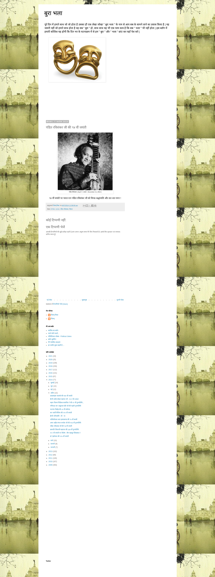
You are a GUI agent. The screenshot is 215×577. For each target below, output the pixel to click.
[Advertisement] (85, 491)
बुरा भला (53, 13)
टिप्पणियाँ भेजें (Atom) (60, 304)
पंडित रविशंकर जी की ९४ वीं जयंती (61, 426)
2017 (51, 370)
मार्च (52, 440)
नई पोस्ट (49, 300)
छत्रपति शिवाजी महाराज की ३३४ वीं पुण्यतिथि (64, 429)
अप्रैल (52, 393)
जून (52, 386)
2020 (51, 360)
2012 (51, 455)
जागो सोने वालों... (53, 333)
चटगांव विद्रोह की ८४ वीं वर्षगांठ (60, 409)
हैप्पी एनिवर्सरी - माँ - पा (57, 416)
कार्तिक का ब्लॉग (53, 330)
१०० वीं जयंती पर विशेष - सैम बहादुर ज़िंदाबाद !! (65, 433)
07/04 (53, 209)
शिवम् (53, 319)
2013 (51, 451)
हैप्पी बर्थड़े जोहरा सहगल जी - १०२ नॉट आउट (64, 399)
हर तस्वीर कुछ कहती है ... (56, 345)
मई (52, 389)
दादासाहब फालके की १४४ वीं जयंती (61, 396)
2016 (51, 373)
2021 (51, 356)
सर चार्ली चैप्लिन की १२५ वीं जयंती (61, 413)
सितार (71, 209)
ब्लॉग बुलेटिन (52, 339)
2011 (51, 458)
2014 (51, 380)
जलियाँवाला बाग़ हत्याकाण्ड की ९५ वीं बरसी (63, 419)
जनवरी (53, 447)
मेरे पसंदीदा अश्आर (54, 342)
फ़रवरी (53, 444)
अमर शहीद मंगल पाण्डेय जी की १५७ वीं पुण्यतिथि (65, 423)
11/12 (57, 209)
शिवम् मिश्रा (54, 315)
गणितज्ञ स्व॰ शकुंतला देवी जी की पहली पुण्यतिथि (65, 406)
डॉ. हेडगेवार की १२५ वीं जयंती (59, 436)
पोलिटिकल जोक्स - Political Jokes (60, 336)
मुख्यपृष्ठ (84, 300)
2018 (51, 366)
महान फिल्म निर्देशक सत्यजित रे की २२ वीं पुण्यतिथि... (67, 403)
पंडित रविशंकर (64, 209)
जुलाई (53, 383)
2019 (51, 363)
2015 (51, 376)
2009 (51, 465)
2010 (51, 462)
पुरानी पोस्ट (120, 300)
